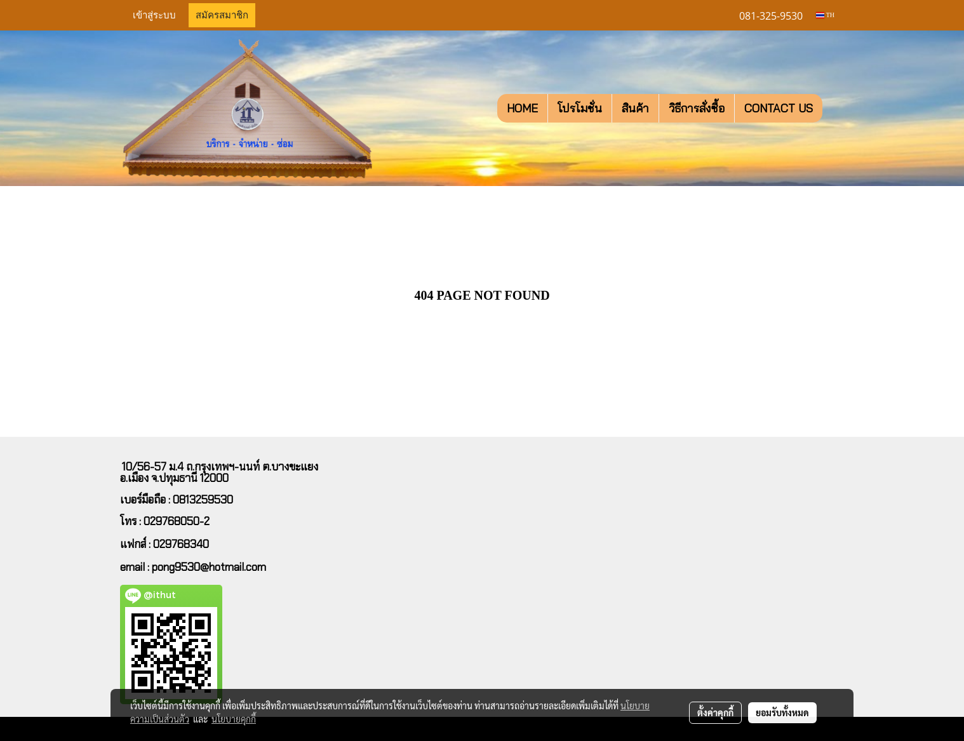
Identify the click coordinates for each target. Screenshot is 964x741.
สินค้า (635, 108)
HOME (522, 108)
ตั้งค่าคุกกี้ (715, 712)
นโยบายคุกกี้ (233, 718)
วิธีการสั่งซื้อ (697, 108)
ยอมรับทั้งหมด (782, 712)
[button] (834, 108)
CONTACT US (778, 108)
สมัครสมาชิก (222, 15)
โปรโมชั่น (580, 108)
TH (825, 14)
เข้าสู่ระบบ (154, 15)
